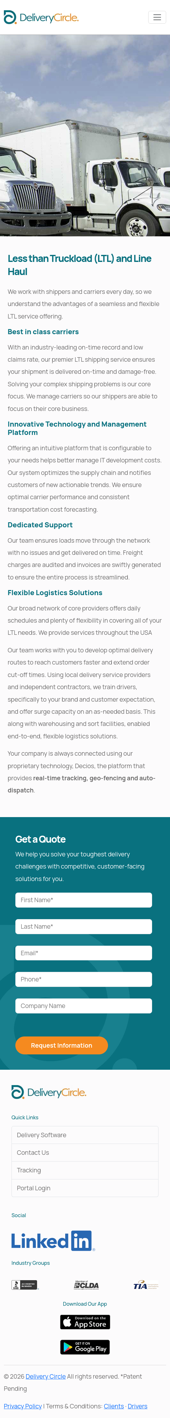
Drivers (137, 1406)
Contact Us (33, 1152)
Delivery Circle (46, 1376)
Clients (114, 1406)
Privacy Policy (23, 1406)
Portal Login (33, 1188)
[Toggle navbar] (157, 17)
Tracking (29, 1170)
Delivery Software (41, 1135)
